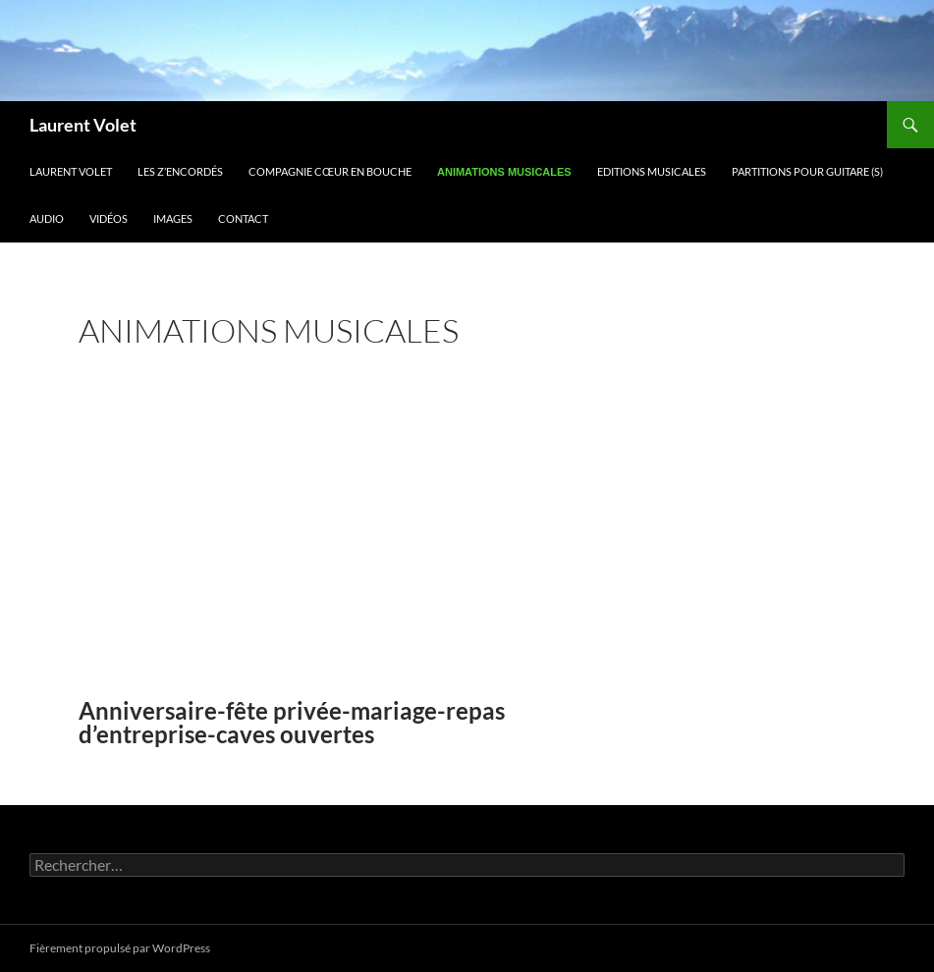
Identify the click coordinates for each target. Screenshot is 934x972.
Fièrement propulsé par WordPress (119, 948)
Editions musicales (651, 171)
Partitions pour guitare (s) (807, 171)
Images (172, 218)
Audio (46, 218)
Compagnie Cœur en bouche (330, 171)
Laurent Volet (83, 124)
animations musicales (504, 172)
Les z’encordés (180, 171)
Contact (243, 218)
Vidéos (108, 218)
